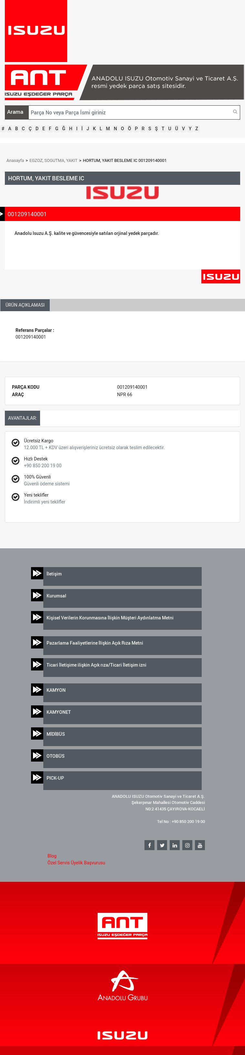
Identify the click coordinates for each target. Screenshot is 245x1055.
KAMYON (56, 690)
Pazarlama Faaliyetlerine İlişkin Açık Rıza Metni (95, 643)
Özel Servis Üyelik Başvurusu (76, 862)
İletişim (54, 574)
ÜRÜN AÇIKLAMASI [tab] (25, 305)
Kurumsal (56, 596)
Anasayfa (15, 160)
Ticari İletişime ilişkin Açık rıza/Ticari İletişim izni (96, 665)
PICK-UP (55, 778)
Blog (52, 856)
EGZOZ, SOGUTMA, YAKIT (53, 160)
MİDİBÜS (56, 734)
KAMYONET (59, 712)
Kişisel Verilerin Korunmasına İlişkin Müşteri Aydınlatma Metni (110, 618)
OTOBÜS (56, 756)
